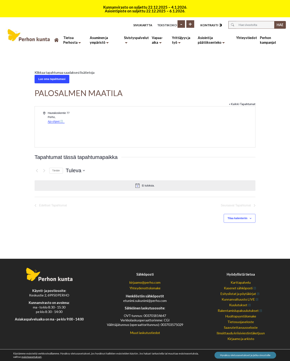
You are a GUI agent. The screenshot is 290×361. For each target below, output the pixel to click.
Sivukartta (142, 25)
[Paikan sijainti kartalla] (200, 125)
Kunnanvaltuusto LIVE (238, 299)
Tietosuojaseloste (240, 322)
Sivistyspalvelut (136, 40)
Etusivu (56, 38)
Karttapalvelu (241, 282)
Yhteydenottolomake (145, 288)
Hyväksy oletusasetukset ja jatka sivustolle (245, 355)
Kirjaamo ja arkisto (240, 339)
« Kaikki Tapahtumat (242, 104)
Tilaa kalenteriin (238, 218)
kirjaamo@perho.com (144, 282)
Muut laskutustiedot (145, 333)
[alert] (145, 185)
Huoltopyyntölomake (240, 316)
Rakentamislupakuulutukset (238, 310)
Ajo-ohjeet (54, 121)
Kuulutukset (238, 305)
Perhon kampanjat (268, 40)
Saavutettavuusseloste (241, 327)
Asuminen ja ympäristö (99, 40)
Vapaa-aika (157, 40)
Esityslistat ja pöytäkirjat (238, 294)
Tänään (56, 170)
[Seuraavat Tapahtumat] (44, 170)
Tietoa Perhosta (72, 40)
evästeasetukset (31, 356)
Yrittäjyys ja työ (181, 40)
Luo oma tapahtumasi (52, 78)
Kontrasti (211, 25)
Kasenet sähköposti (238, 288)
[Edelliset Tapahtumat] (37, 170)
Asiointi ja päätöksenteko (211, 40)
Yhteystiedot (246, 38)
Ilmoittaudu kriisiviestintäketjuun (241, 333)
